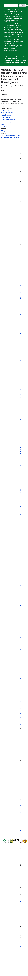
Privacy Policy (20, 912)
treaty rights (4, 114)
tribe (2, 124)
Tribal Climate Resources (10, 58)
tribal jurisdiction (5, 117)
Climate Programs (9, 60)
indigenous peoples (6, 115)
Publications (18, 60)
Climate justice (5, 110)
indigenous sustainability (7, 123)
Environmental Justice (7, 112)
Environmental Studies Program (20, 321)
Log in (25, 57)
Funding (6, 57)
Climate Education (9, 62)
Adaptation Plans (14, 57)
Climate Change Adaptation (8, 119)
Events (9, 64)
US (2, 130)
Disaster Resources (20, 62)
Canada (3, 131)
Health (24, 60)
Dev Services (20, 955)
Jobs (5, 64)
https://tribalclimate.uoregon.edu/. (13, 45)
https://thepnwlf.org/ (12, 40)
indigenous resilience (6, 121)
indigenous (4, 126)
